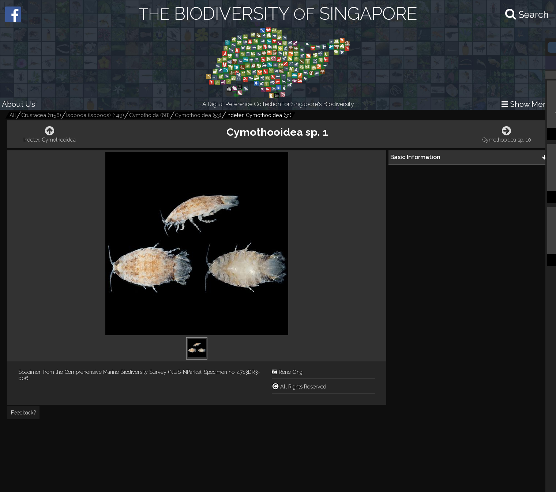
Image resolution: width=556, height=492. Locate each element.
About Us (18, 104)
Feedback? (23, 412)
